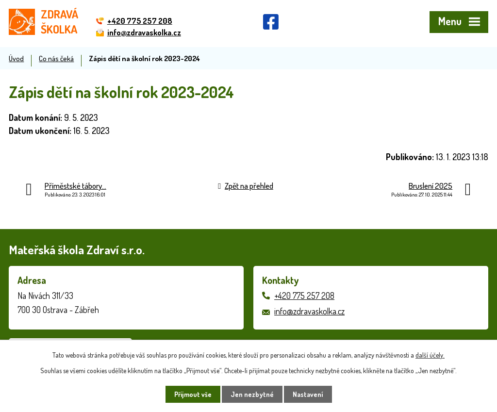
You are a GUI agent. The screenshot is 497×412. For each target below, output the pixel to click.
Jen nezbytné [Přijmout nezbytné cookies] (252, 394)
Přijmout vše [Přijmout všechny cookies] (193, 394)
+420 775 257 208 (304, 295)
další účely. (430, 355)
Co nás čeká (56, 58)
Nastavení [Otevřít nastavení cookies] (308, 394)
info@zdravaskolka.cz (309, 311)
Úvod (16, 58)
